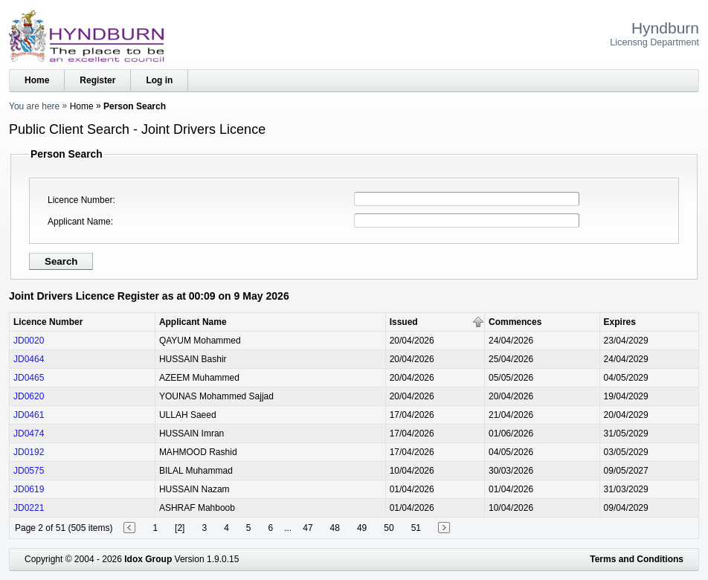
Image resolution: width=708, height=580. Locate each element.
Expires (620, 322)
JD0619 (28, 489)
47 (307, 528)
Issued (404, 322)
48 (335, 528)
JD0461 (28, 415)
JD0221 (28, 508)
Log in (159, 80)
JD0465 (28, 378)
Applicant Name (79, 221)
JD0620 (28, 396)
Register (97, 80)
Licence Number (80, 200)
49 (362, 528)
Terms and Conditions (636, 559)
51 (416, 528)
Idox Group (148, 559)
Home (37, 80)
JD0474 (28, 433)
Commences (515, 322)
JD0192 (28, 452)
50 (388, 528)
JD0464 (28, 359)
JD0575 (28, 470)
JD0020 (28, 340)
